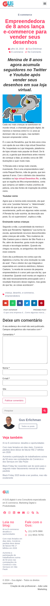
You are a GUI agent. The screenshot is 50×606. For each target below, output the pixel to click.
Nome (6, 368)
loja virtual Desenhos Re (26, 178)
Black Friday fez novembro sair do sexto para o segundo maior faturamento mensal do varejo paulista (24, 468)
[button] (45, 3)
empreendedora (12, 296)
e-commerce (28, 293)
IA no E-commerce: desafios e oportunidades (23, 443)
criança (8, 293)
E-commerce (25, 14)
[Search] (44, 410)
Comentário (9, 335)
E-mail (6, 378)
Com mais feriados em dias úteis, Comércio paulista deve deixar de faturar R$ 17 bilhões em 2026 (23, 449)
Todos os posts (28, 426)
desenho (17, 293)
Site (4, 389)
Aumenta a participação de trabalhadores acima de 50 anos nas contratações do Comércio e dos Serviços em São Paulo (25, 459)
